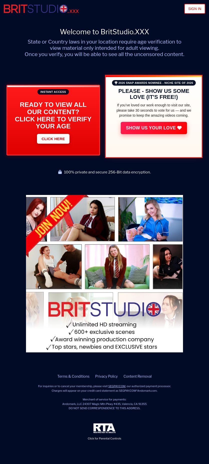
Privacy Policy (106, 376)
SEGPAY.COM (117, 386)
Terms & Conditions (73, 376)
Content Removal (138, 376)
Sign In (194, 9)
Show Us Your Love (155, 127)
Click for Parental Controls (104, 431)
